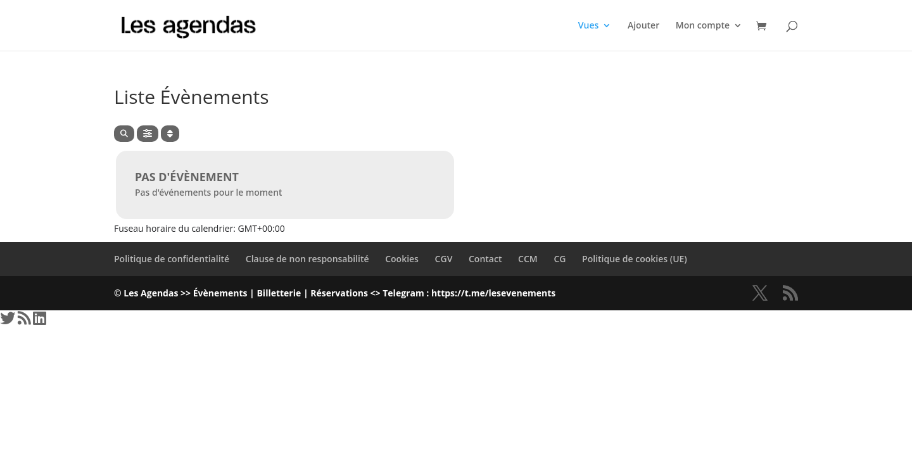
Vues (588, 26)
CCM (528, 259)
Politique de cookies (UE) (634, 259)
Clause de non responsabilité (307, 259)
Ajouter (643, 26)
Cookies (402, 259)
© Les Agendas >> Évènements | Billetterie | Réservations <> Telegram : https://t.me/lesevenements (334, 293)
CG (560, 259)
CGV (444, 259)
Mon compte (703, 26)
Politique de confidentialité (171, 259)
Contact (485, 259)
